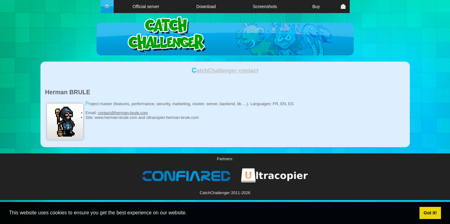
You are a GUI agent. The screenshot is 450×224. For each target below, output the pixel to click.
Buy (316, 6)
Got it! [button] (430, 212)
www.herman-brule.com (116, 117)
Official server (146, 6)
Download (206, 6)
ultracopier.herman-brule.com (172, 117)
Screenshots (265, 6)
